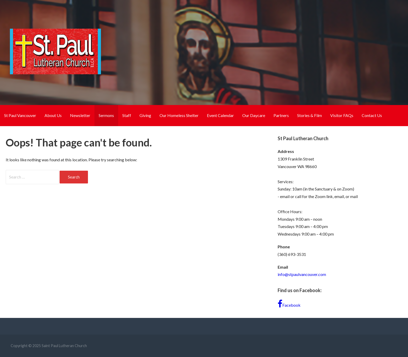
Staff (126, 115)
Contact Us (372, 115)
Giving (145, 115)
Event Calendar (220, 115)
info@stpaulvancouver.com (302, 274)
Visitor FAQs (341, 115)
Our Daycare (253, 115)
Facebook (289, 304)
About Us (53, 115)
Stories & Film (309, 115)
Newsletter (80, 115)
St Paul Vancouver (20, 115)
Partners (281, 115)
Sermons (106, 115)
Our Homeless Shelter (179, 115)
